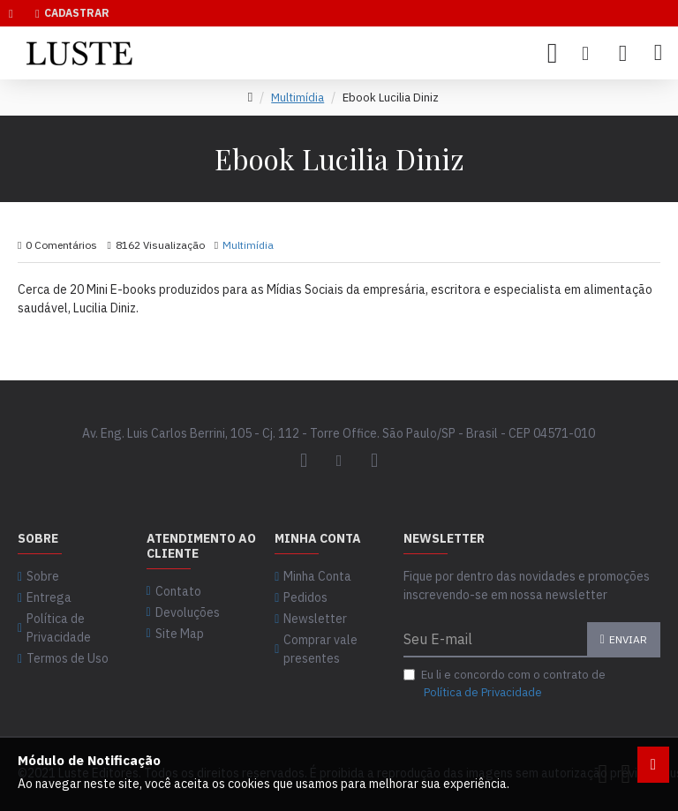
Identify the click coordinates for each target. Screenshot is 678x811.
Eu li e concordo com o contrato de (504, 684)
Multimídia (297, 97)
